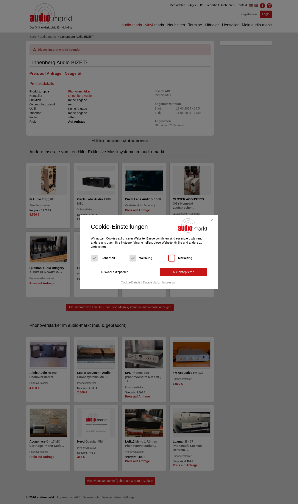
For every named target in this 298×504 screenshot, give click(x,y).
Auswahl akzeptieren (114, 272)
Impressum (169, 282)
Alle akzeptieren (183, 272)
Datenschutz (151, 282)
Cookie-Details (130, 282)
